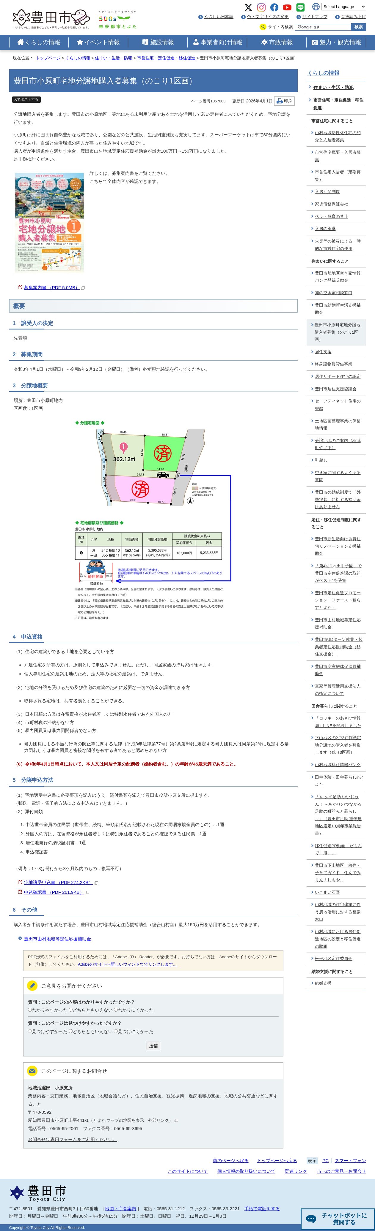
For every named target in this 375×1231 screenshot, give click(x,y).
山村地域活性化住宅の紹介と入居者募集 (338, 136)
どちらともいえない (93, 1010)
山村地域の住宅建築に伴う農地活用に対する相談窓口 (338, 911)
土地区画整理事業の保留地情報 (338, 425)
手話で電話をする (262, 1208)
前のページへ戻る (231, 1160)
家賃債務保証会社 (331, 204)
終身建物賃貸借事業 (333, 364)
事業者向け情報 (221, 42)
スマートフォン (350, 1160)
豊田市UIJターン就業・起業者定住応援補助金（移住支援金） (339, 646)
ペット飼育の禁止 (331, 216)
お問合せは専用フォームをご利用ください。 (72, 1139)
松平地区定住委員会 (333, 958)
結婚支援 (323, 983)
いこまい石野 (327, 892)
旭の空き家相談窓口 (333, 293)
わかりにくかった (135, 1010)
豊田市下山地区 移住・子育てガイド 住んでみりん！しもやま (338, 872)
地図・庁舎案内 (120, 1208)
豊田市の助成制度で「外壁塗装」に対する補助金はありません (338, 499)
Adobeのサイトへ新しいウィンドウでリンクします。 (127, 964)
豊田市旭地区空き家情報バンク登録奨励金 (338, 277)
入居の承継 (325, 228)
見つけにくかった (135, 1031)
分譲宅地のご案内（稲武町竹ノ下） (338, 444)
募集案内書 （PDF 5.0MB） (54, 287)
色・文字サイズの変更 (268, 17)
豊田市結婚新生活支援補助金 (338, 309)
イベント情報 (102, 42)
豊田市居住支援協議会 (336, 389)
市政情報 (281, 42)
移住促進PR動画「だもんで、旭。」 (338, 849)
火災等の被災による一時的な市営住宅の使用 (338, 245)
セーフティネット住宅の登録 (338, 405)
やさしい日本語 (218, 17)
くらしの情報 (42, 42)
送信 (153, 1045)
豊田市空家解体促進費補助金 (338, 670)
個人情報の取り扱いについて (246, 1171)
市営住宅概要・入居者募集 (338, 156)
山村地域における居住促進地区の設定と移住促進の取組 (338, 938)
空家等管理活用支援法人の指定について (338, 690)
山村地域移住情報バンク (338, 765)
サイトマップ (314, 17)
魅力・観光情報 (340, 42)
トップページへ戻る (277, 1160)
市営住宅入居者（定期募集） (338, 176)
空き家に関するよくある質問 (338, 476)
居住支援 (323, 352)
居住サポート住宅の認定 (338, 376)
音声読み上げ (353, 17)
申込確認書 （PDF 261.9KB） (56, 892)
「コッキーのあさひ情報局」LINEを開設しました (338, 722)
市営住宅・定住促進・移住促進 (166, 58)
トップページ (48, 58)
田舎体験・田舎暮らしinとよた (339, 781)
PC (325, 1160)
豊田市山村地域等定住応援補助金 (57, 938)
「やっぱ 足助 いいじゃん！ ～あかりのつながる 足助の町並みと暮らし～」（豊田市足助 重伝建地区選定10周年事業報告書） (338, 815)
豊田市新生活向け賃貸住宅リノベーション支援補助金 (338, 546)
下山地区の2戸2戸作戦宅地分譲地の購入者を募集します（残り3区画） (338, 745)
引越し (321, 460)
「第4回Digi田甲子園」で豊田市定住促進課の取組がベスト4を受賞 (338, 573)
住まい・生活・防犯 (113, 58)
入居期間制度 (327, 191)
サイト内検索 (280, 27)
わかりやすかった (50, 1010)
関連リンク (296, 1171)
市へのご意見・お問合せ (341, 1171)
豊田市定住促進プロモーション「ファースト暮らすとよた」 (338, 600)
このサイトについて (188, 1171)
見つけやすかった (50, 1031)
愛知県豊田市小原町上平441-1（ (103, 1120)
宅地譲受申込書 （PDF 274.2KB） (61, 882)
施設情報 (162, 42)
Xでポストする (26, 99)
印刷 (288, 101)
